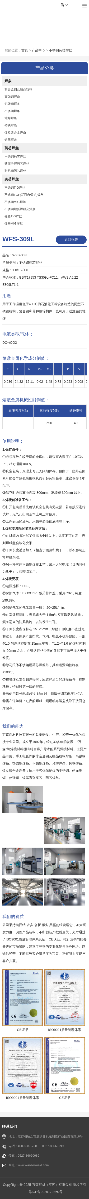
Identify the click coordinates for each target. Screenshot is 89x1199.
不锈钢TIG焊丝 (15, 187)
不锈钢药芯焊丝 (60, 50)
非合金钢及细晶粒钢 (18, 89)
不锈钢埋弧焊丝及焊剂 (20, 209)
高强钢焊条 (12, 96)
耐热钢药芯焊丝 (15, 171)
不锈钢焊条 (12, 111)
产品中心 (38, 50)
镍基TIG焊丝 (13, 216)
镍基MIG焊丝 (14, 223)
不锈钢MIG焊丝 (15, 202)
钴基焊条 (11, 139)
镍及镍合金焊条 (15, 132)
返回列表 (71, 240)
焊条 (8, 81)
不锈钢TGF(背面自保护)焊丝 (24, 195)
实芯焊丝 (12, 179)
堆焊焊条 (11, 118)
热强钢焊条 (12, 104)
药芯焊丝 (12, 148)
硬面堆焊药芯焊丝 (17, 163)
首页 (24, 50)
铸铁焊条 (11, 125)
